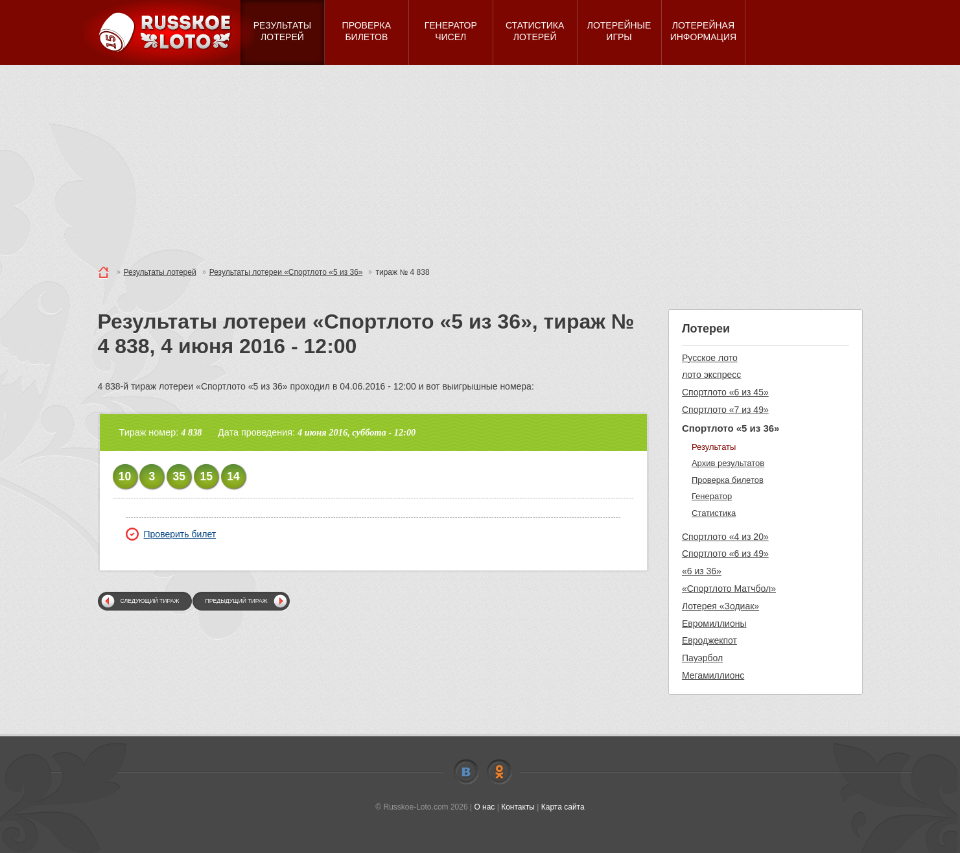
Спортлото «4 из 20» (725, 537)
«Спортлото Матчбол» (729, 588)
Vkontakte (466, 772)
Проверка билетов (728, 480)
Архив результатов (728, 463)
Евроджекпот (709, 640)
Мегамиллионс (713, 675)
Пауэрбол (702, 658)
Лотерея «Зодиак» (720, 606)
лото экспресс (711, 374)
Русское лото (710, 358)
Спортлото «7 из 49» (725, 409)
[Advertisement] (480, 162)
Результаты (714, 447)
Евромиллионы (714, 623)
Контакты (518, 807)
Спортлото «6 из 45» (725, 392)
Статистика (714, 513)
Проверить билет (171, 534)
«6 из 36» (701, 571)
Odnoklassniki (499, 772)
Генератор (712, 496)
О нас (484, 807)
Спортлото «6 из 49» (725, 553)
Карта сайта (563, 807)
